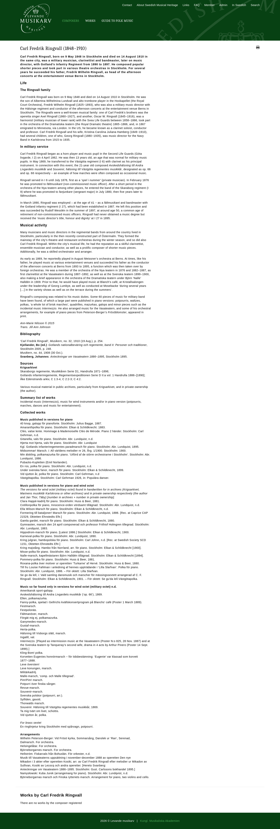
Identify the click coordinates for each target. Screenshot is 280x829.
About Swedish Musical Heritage (157, 5)
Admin (223, 5)
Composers (70, 21)
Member (209, 5)
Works (90, 21)
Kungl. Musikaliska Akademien (160, 820)
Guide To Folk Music (117, 21)
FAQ (197, 5)
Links (186, 5)
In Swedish (239, 5)
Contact (127, 5)
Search (255, 5)
